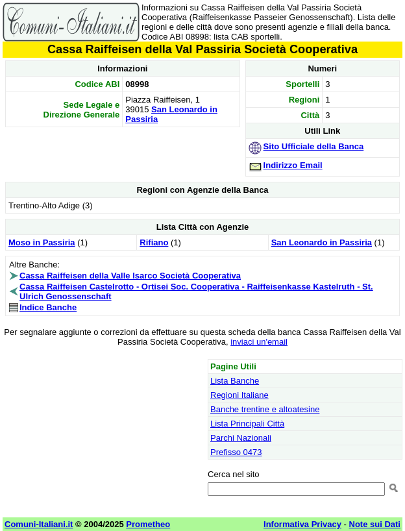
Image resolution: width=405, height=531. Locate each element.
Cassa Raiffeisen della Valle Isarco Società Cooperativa (130, 275)
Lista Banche (234, 381)
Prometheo (148, 524)
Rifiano (154, 242)
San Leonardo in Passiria (321, 242)
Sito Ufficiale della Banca (314, 146)
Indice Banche (48, 307)
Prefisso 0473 (236, 452)
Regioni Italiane (239, 395)
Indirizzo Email (293, 165)
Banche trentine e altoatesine (264, 409)
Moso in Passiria (41, 242)
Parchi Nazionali (240, 438)
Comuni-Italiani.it (39, 524)
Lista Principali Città (247, 423)
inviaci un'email (259, 342)
